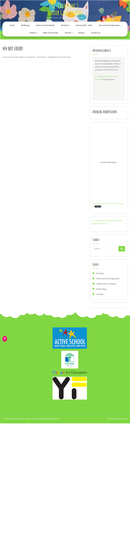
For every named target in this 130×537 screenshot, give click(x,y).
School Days (101, 289)
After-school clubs (50, 33)
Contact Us (95, 33)
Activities (65, 25)
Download (97, 206)
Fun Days (100, 273)
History (81, 33)
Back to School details (45, 25)
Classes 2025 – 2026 (84, 25)
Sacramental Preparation (109, 25)
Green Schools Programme (107, 278)
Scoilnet (99, 294)
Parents (68, 33)
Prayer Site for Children (106, 283)
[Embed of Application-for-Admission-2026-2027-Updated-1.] (109, 162)
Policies (33, 33)
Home (12, 25)
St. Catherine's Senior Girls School (65, 9)
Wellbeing (25, 25)
